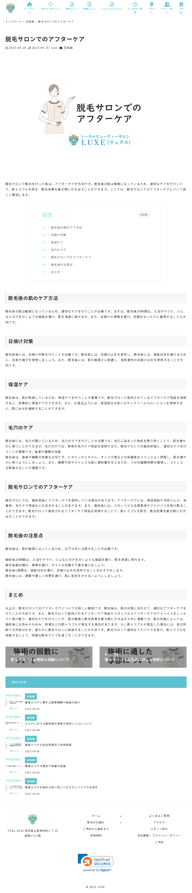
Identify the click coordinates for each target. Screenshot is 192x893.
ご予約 (159, 842)
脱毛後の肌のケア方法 (66, 227)
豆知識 (68, 48)
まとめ (55, 272)
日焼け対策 (59, 235)
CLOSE (143, 214)
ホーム (96, 816)
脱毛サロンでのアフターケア (71, 257)
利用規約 (96, 835)
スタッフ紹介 (159, 829)
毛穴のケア (59, 250)
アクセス (159, 822)
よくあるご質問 (159, 816)
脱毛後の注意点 (62, 264)
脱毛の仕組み (96, 822)
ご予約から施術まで (96, 829)
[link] (96, 862)
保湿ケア (57, 242)
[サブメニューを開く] (120, 816)
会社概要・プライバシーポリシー (159, 835)
